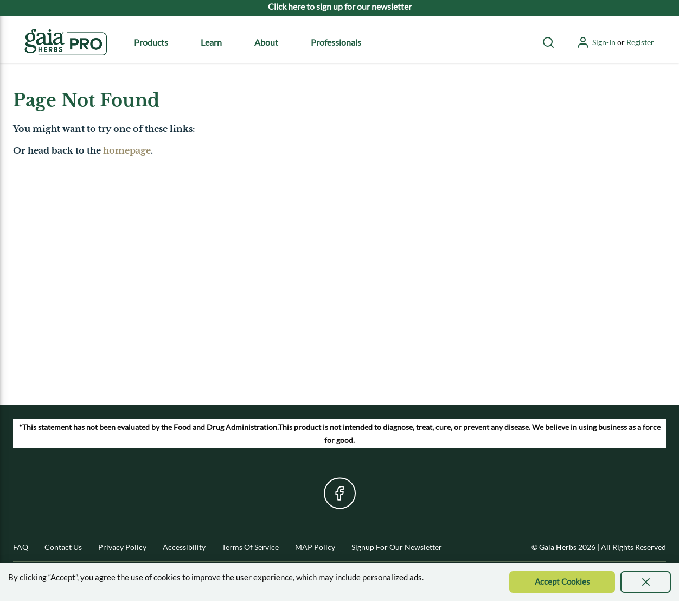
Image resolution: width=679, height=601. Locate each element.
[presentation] (645, 582)
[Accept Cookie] (562, 582)
